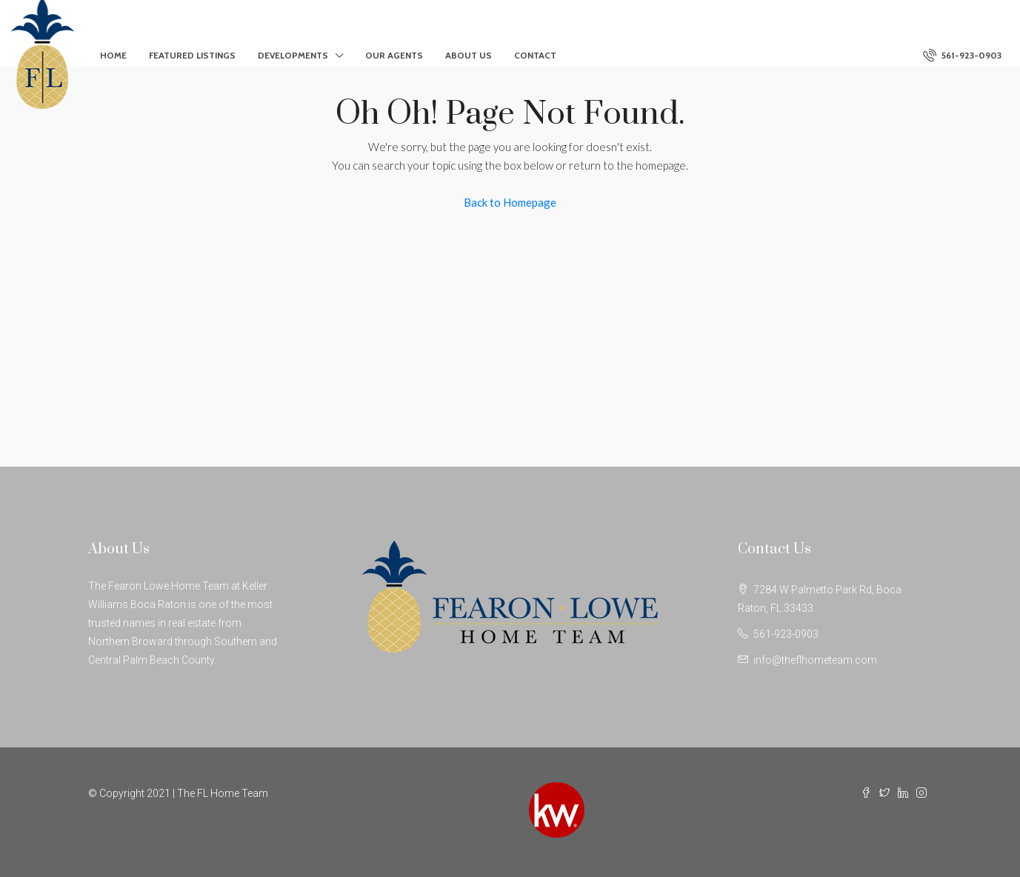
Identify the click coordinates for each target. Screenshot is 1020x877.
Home (113, 55)
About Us (468, 55)
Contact (535, 55)
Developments (293, 55)
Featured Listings (192, 55)
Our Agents (394, 55)
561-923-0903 (962, 54)
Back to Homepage (510, 202)
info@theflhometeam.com (815, 660)
